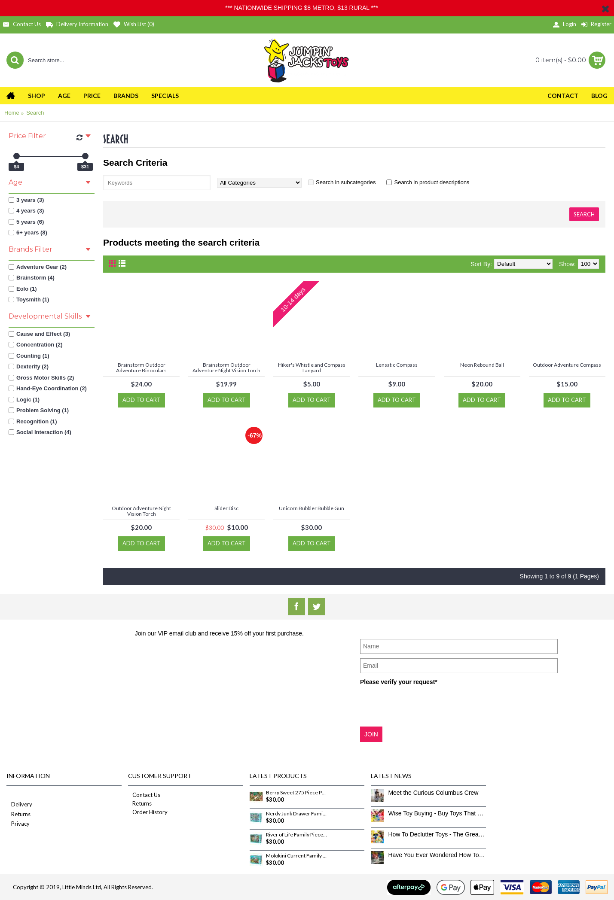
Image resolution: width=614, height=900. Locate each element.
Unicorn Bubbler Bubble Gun (311, 508)
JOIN (371, 734)
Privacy (18, 824)
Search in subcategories (346, 182)
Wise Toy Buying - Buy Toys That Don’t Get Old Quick (437, 813)
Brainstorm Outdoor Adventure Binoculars (141, 368)
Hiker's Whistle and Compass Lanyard (311, 368)
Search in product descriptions (431, 182)
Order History (148, 812)
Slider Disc (226, 508)
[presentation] (425, 705)
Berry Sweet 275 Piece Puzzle (296, 793)
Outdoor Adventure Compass (567, 365)
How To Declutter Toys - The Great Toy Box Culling (437, 834)
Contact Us (144, 794)
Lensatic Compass (397, 365)
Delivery (19, 805)
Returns (18, 815)
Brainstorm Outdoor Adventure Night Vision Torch (226, 368)
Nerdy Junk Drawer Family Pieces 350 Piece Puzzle (296, 814)
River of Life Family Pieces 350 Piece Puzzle (296, 835)
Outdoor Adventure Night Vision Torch (141, 511)
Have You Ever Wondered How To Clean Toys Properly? (437, 854)
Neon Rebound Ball (482, 365)
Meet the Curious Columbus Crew (433, 792)
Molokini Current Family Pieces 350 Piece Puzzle (296, 856)
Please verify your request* (398, 681)
